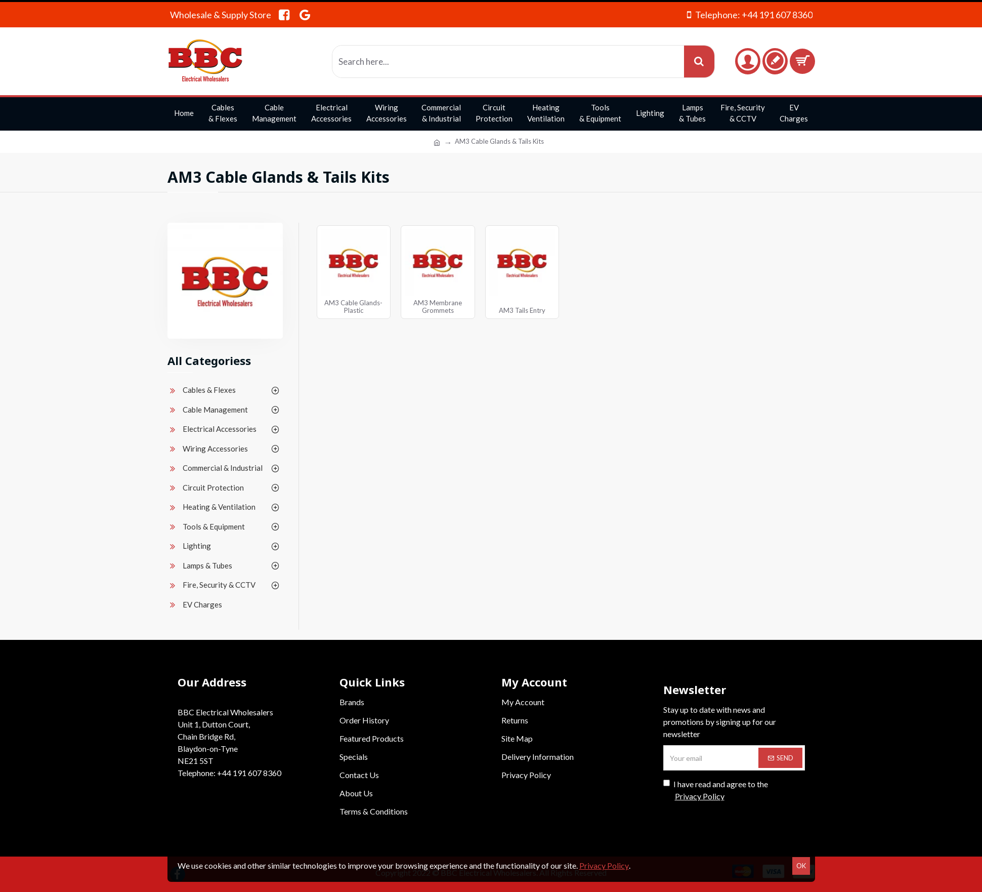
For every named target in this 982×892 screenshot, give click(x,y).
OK (801, 866)
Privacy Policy (604, 865)
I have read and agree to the (715, 790)
